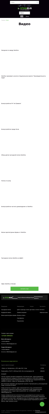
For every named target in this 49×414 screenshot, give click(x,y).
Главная (3, 20)
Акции (32, 297)
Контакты (42, 309)
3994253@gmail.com (11, 343)
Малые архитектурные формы (9, 315)
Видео (29, 297)
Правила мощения (21, 312)
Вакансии (24, 297)
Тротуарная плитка (6, 309)
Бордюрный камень (6, 312)
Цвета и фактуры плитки (23, 309)
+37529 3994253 (24, 10)
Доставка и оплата (34, 309)
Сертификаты (20, 318)
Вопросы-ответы (21, 315)
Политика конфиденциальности (40, 411)
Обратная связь (44, 312)
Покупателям (20, 321)
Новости (20, 297)
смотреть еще (24, 288)
